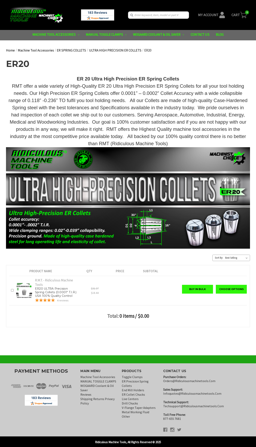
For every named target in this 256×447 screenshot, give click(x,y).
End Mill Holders (133, 390)
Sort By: (219, 257)
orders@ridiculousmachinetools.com (189, 381)
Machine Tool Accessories (55, 34)
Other (126, 416)
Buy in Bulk (197, 289)
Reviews (85, 394)
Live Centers (130, 399)
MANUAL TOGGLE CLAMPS (106, 34)
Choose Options (231, 289)
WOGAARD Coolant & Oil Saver (158, 34)
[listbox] (237, 258)
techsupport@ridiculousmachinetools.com (193, 406)
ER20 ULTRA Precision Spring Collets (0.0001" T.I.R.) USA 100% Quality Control (56, 292)
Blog (220, 34)
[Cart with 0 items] (239, 15)
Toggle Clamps (132, 377)
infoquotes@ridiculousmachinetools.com (192, 393)
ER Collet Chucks (133, 394)
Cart (235, 15)
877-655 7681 (172, 419)
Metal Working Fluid (135, 412)
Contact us (200, 34)
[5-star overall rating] (56, 300)
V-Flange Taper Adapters (139, 408)
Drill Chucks (130, 403)
